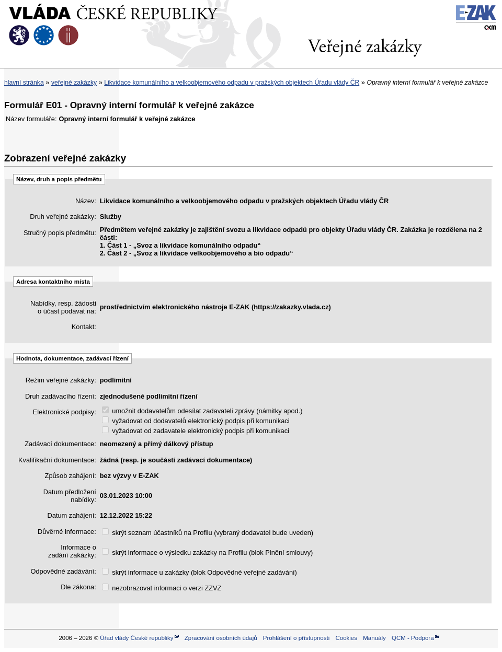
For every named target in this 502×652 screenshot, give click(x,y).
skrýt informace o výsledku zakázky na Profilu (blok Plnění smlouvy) (207, 552)
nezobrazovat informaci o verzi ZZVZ (162, 588)
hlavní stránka (24, 82)
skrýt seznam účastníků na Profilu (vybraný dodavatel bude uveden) (207, 533)
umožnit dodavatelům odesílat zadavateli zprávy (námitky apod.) (202, 411)
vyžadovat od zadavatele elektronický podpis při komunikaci (195, 431)
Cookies (346, 638)
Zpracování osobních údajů (221, 638)
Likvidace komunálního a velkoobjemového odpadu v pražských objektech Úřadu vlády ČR (231, 82)
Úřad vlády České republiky (136, 638)
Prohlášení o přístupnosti (296, 638)
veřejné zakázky (74, 82)
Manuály (374, 638)
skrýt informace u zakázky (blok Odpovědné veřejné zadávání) (199, 572)
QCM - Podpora (413, 638)
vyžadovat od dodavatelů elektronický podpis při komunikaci (196, 421)
